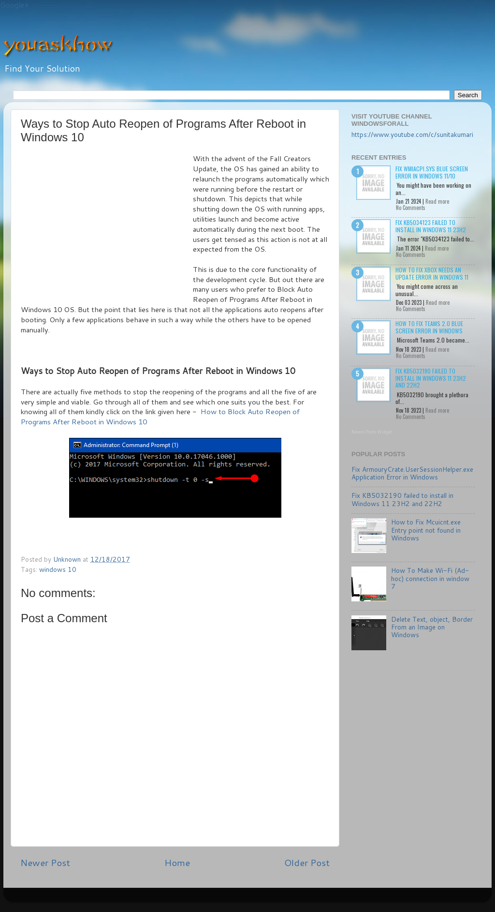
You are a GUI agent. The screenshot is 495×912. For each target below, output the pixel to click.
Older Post (307, 862)
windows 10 (57, 569)
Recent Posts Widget (371, 432)
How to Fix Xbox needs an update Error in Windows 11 (431, 273)
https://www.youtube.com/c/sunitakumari (412, 134)
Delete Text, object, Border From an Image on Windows (432, 626)
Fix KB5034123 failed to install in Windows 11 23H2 (430, 225)
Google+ (14, 5)
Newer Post (45, 862)
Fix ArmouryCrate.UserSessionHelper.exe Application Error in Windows (412, 472)
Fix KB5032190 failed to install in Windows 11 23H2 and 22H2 (430, 378)
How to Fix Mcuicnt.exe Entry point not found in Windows (426, 529)
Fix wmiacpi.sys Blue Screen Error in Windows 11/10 (431, 171)
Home (177, 862)
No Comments (410, 207)
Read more (437, 201)
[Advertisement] (107, 226)
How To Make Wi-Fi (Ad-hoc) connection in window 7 (430, 578)
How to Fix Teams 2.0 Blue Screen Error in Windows (429, 326)
